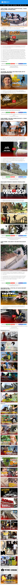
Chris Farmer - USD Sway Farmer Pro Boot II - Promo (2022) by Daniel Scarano (14, 119)
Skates (8, 5)
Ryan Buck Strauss (8, 91)
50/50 (10, 27)
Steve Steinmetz (22, 91)
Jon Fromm (4, 90)
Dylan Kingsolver (15, 238)
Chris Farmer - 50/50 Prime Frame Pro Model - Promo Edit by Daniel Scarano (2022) (14, 9)
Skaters (4, 5)
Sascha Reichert (14, 326)
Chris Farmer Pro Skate (11, 178)
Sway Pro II (8, 137)
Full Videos (15, 5)
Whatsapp (8, 63)
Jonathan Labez (18, 28)
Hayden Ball (18, 91)
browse (8, 566)
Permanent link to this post (14, 67)
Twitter (25, 63)
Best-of (17, 66)
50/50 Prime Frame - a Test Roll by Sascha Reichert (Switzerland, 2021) (13, 288)
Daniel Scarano (24, 65)
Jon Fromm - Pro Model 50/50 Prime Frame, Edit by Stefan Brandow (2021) (13, 72)
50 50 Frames (12, 65)
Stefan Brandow (21, 90)
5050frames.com (4, 61)
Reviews (6, 326)
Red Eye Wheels (16, 51)
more (8, 330)
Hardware (9, 326)
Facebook (21, 63)
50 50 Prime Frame (18, 65)
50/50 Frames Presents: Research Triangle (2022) (13, 181)
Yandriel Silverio (24, 237)
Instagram (13, 63)
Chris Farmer (4, 27)
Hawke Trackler (9, 238)
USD (22, 178)
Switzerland (19, 326)
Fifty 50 (8, 65)
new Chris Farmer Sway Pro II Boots (9, 157)
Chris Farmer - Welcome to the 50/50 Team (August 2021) (13, 242)
